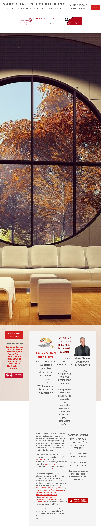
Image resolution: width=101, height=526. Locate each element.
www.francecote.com (48, 497)
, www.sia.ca (60, 488)
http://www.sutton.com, (56, 490)
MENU (95, 7)
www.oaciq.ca (49, 464)
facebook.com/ (41, 502)
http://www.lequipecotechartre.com (49, 499)
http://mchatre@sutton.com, (46, 493)
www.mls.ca (52, 488)
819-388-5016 (79, 5)
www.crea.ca (40, 469)
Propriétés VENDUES (14, 335)
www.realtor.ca (51, 469)
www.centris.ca (41, 490)
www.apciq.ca (41, 459)
